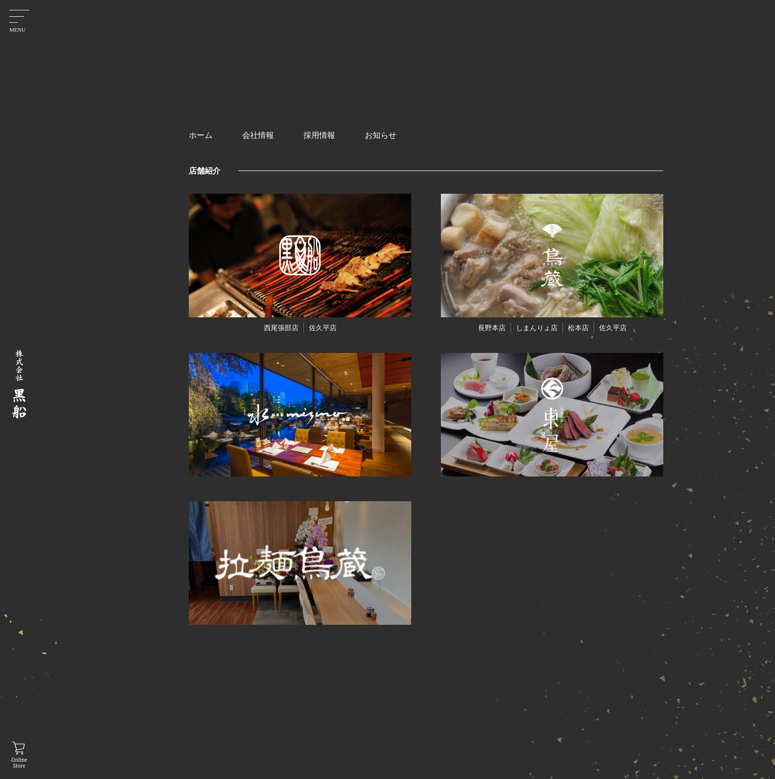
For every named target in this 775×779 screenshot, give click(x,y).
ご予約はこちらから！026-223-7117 (406, 447)
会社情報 (456, 715)
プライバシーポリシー (530, 715)
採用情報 (456, 731)
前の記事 (361, 506)
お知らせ (402, 731)
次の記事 (453, 506)
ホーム (398, 715)
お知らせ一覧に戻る (406, 546)
